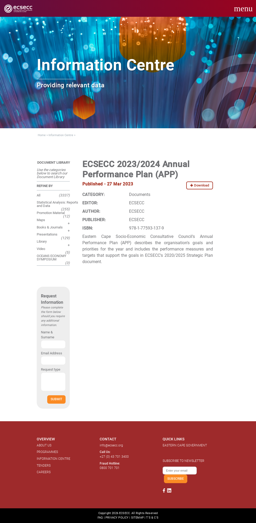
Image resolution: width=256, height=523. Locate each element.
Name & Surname (47, 334)
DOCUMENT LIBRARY (53, 162)
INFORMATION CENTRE (53, 459)
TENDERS (44, 465)
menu (243, 8)
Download (199, 185)
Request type (50, 369)
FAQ (100, 517)
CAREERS (44, 472)
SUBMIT (56, 399)
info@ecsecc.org (111, 445)
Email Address (51, 353)
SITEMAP (137, 517)
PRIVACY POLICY (117, 517)
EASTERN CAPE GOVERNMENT (185, 445)
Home (42, 135)
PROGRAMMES (47, 452)
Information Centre (61, 135)
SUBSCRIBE (175, 479)
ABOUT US (44, 445)
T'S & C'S (152, 517)
